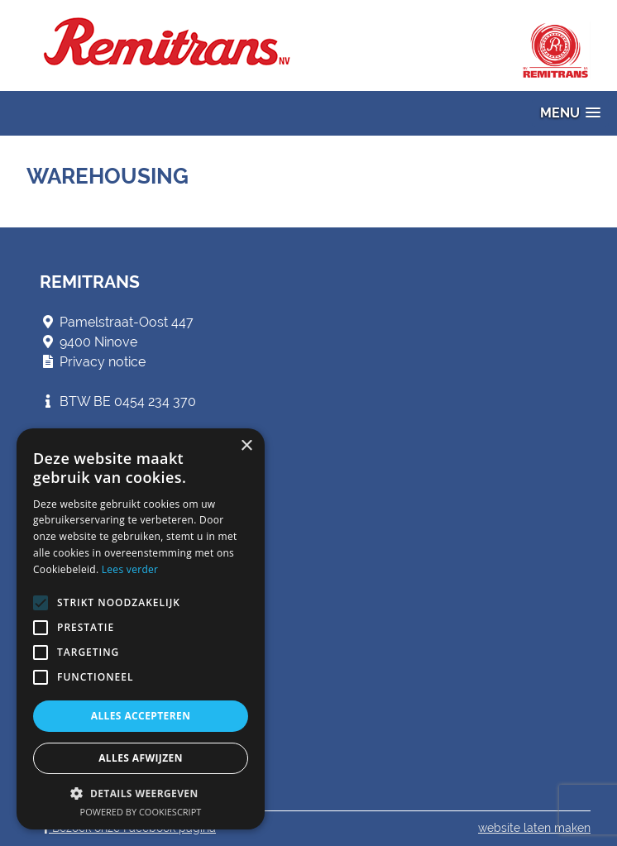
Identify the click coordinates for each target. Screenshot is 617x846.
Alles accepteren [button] (141, 716)
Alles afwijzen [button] (140, 758)
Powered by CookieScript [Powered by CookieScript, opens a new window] (141, 811)
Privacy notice (103, 362)
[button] (570, 113)
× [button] (246, 446)
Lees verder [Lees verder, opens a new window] (130, 569)
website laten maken (534, 827)
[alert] (141, 628)
